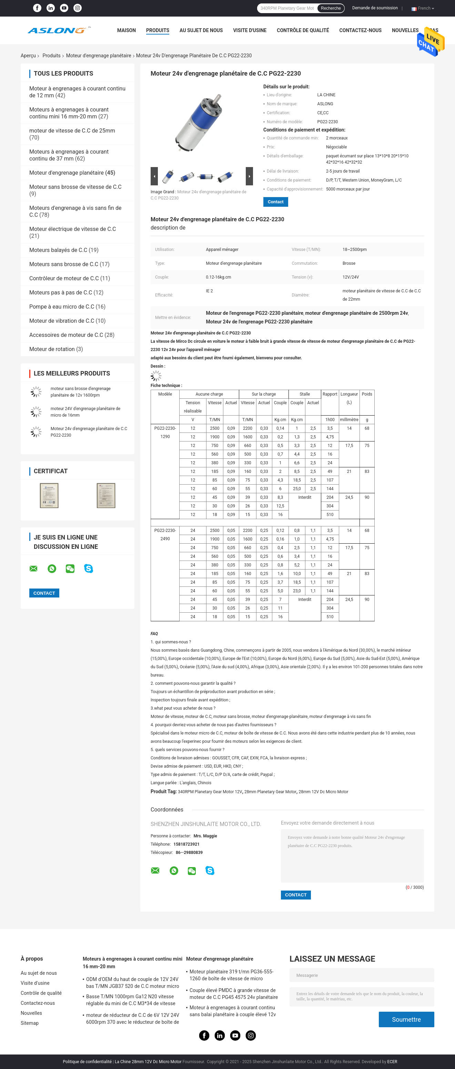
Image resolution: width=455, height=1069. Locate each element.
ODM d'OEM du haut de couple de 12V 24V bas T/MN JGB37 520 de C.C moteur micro (132, 982)
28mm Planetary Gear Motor (270, 791)
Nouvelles (405, 30)
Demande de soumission (375, 8)
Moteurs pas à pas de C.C (60, 292)
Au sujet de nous (201, 30)
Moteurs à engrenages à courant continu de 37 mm (69, 155)
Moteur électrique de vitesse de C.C (72, 229)
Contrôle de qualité (303, 30)
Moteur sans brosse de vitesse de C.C (75, 187)
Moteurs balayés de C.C (58, 250)
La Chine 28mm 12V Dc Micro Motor (148, 1061)
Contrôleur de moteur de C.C (64, 278)
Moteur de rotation (52, 349)
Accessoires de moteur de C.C (66, 335)
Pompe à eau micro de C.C (61, 306)
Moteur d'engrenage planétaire (98, 55)
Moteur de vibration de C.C (61, 321)
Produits (157, 30)
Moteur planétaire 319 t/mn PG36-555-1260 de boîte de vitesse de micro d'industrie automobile (231, 976)
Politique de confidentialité (87, 1061)
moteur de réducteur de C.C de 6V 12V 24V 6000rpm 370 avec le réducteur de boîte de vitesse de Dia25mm (132, 1019)
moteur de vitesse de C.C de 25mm (72, 130)
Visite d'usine (249, 30)
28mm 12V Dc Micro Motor (323, 791)
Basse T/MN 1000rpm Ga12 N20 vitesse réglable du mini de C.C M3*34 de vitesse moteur (130, 1001)
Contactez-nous (361, 30)
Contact (276, 201)
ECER (392, 1061)
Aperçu (28, 55)
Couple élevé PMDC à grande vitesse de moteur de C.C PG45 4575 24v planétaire (234, 994)
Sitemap (30, 1023)
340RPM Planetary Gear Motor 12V (210, 791)
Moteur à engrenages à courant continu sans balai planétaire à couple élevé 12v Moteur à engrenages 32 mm (233, 1012)
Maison (126, 30)
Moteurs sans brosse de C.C (63, 264)
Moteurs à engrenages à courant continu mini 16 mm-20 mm (69, 113)
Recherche (331, 8)
